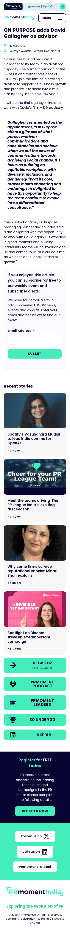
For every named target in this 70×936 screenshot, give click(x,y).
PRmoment (35, 866)
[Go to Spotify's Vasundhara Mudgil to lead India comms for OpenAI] (35, 424)
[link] (35, 7)
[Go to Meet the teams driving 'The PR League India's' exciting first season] (35, 490)
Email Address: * (21, 330)
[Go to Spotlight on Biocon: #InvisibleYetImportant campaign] (35, 623)
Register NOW (35, 811)
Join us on (35, 851)
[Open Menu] (52, 17)
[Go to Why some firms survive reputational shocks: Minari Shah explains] (35, 557)
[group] (35, 7)
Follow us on (35, 836)
